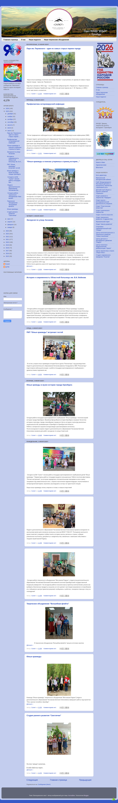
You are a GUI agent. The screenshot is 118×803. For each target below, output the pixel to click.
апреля (10, 222)
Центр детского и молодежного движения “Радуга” (104, 240)
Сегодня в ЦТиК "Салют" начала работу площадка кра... (13, 179)
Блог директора (101, 175)
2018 (7, 248)
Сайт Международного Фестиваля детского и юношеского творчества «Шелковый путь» (104, 184)
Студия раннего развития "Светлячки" (44, 716)
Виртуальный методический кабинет (103, 178)
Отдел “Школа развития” (104, 224)
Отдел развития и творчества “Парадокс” (103, 196)
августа (10, 125)
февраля (11, 224)
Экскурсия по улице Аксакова (40, 220)
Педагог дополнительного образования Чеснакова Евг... (13, 187)
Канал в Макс (100, 162)
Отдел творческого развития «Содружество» (104, 218)
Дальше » (30, 150)
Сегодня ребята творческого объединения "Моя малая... (14, 195)
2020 (7, 242)
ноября (10, 116)
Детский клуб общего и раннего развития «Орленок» (103, 191)
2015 (7, 256)
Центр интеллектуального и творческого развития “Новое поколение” (105, 234)
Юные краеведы (34, 657)
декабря (10, 113)
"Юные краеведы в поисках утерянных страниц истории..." (53, 162)
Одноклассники (101, 165)
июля (9, 128)
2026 (7, 108)
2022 (7, 236)
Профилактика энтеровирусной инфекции (45, 104)
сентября (11, 122)
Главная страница (11, 40)
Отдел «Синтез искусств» (104, 215)
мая (9, 219)
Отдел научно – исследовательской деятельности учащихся (104, 201)
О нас (23, 40)
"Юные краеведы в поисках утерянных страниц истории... (14, 147)
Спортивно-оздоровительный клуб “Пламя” (103, 228)
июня (9, 130)
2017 (7, 250)
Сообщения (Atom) (44, 784)
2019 (7, 245)
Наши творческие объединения (56, 40)
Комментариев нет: (50, 94)
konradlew (71, 795)
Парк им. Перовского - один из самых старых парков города (53, 49)
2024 (7, 231)
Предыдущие (85, 780)
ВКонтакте (99, 167)
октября (10, 119)
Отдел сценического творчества (103, 211)
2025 (7, 111)
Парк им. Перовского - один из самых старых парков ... (14, 134)
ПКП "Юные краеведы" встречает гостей (45, 332)
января (10, 227)
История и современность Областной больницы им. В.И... (14, 159)
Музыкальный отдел (103, 221)
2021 (7, 239)
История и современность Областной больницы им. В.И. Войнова (56, 278)
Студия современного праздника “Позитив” (103, 256)
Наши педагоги (35, 40)
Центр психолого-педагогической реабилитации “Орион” (103, 246)
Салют (8, 264)
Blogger (86, 795)
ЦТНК (7, 267)
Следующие (32, 780)
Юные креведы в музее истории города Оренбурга (49, 385)
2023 (7, 233)
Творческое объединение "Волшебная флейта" (48, 604)
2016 (7, 253)
